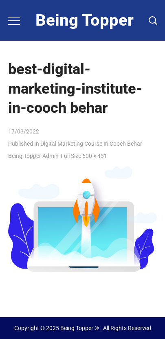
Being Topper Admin (33, 156)
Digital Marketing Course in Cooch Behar (91, 143)
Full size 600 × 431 (84, 156)
